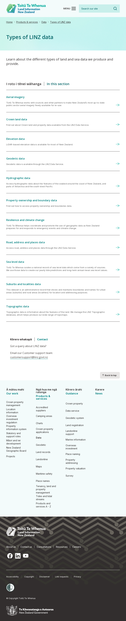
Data (44, 22)
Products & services (27, 22)
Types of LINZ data (60, 22)
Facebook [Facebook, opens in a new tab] (9, 555)
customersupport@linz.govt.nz (29, 357)
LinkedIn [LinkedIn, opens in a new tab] (17, 555)
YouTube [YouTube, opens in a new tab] (25, 555)
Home (9, 22)
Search (115, 8)
